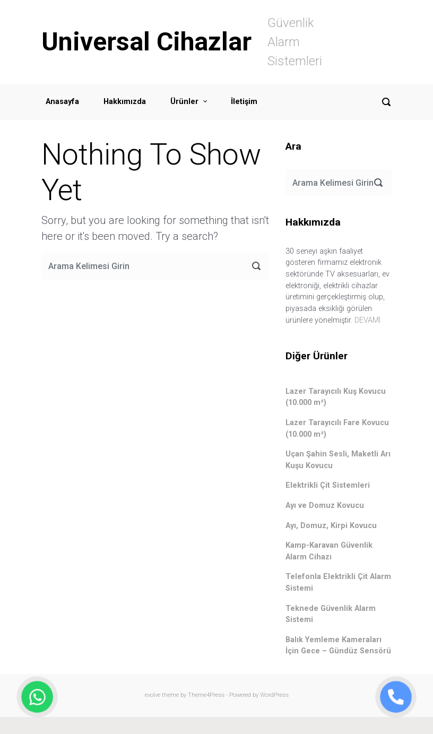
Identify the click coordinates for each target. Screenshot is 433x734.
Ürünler (184, 101)
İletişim (244, 101)
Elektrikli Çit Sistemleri (327, 485)
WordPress (274, 695)
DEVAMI (367, 320)
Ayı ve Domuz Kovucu (324, 505)
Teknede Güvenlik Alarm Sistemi (330, 614)
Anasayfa (62, 101)
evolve (152, 695)
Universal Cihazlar (146, 42)
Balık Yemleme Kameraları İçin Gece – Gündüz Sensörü (338, 645)
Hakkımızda (124, 101)
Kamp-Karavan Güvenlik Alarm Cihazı (329, 551)
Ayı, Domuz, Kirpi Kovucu (331, 525)
